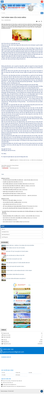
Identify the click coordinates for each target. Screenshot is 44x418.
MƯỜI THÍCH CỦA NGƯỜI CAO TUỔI (14, 283)
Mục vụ (3, 254)
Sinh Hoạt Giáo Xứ (5, 259)
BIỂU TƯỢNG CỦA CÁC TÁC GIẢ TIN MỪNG (15, 272)
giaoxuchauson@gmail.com (13, 377)
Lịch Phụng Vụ (5, 262)
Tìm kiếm (3, 399)
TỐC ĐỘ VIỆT (11, 416)
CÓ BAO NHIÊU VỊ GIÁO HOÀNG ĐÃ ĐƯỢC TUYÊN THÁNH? (19, 295)
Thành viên (18, 397)
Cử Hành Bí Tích (5, 256)
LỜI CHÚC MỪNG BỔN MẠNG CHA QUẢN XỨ (15, 303)
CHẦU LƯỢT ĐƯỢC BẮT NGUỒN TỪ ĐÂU (15, 291)
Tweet (2, 199)
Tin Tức (3, 397)
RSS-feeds (18, 399)
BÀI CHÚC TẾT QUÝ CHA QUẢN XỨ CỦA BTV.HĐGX (17, 276)
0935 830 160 (8, 374)
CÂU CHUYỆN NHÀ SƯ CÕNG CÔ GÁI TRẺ (15, 280)
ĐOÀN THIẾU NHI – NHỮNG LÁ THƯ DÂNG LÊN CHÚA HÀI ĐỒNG (20, 270)
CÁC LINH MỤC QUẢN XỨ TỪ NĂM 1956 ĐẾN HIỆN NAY (18, 287)
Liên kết (30, 397)
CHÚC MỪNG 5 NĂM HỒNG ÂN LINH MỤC (15, 299)
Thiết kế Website (4, 416)
